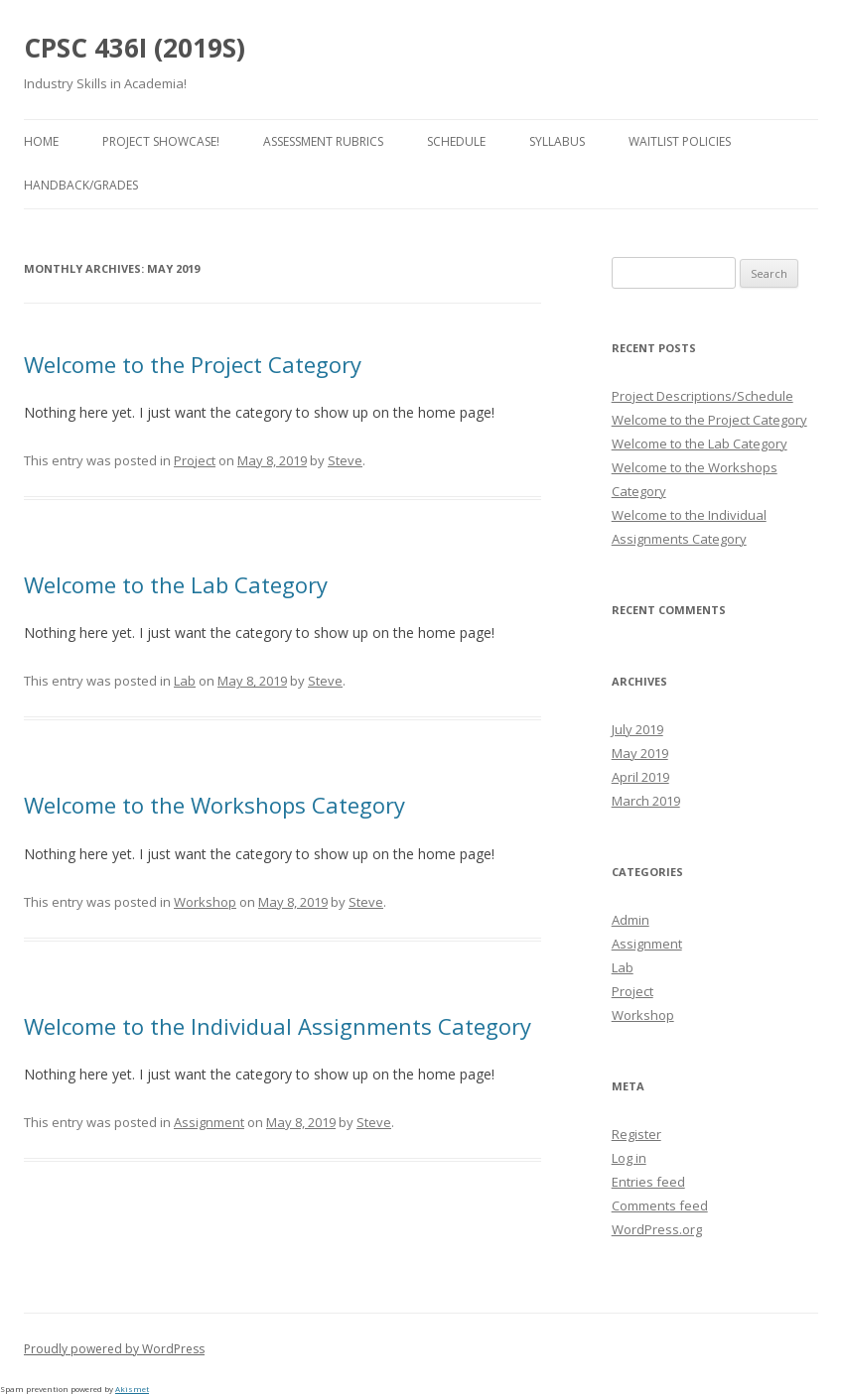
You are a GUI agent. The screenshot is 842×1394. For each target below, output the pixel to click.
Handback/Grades (81, 185)
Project (194, 460)
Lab (185, 681)
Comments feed (660, 1205)
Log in (629, 1158)
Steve (345, 460)
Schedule (456, 141)
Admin (630, 920)
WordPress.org (657, 1229)
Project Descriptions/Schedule (702, 396)
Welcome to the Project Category (192, 364)
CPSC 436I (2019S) (134, 47)
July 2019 (637, 729)
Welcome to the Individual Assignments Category (277, 1026)
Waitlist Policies (680, 141)
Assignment (209, 1122)
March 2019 (646, 801)
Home (41, 141)
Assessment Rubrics (323, 141)
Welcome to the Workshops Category (214, 805)
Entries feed (648, 1182)
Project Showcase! (160, 141)
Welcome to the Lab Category (176, 584)
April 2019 (640, 777)
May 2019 (640, 753)
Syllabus (557, 141)
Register (636, 1134)
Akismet (132, 1388)
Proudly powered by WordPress (114, 1348)
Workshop (205, 902)
